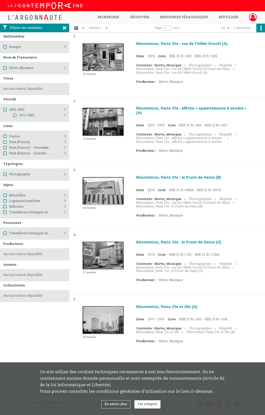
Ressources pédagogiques (184, 17)
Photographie (19, 174)
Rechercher (108, 17)
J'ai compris (147, 404)
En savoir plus (116, 404)
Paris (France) (19, 142)
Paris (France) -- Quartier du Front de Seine (42, 153)
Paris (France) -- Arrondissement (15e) (38, 147)
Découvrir (139, 17)
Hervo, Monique (21, 68)
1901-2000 (16, 109)
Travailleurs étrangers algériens (34, 212)
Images (15, 47)
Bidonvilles (17, 195)
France (14, 136)
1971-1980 (26, 115)
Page (158, 27)
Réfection (16, 206)
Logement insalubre (24, 201)
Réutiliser (228, 17)
